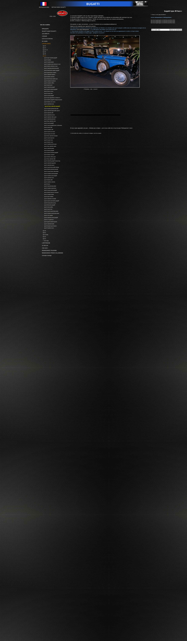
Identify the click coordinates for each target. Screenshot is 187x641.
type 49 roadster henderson (48, 80)
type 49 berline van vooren (47, 101)
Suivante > (95, 89)
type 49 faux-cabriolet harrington (49, 135)
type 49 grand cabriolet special (48, 221)
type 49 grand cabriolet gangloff (48, 89)
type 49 (43, 55)
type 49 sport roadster (46, 196)
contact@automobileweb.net (109, 24)
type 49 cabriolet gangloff (47, 87)
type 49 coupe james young (48, 202)
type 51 (43, 232)
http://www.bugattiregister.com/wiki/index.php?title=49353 (163, 20)
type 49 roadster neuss (47, 228)
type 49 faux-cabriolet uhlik (47, 158)
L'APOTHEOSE (45, 243)
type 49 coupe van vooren (47, 133)
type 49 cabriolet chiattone (47, 74)
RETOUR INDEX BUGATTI (59, 7)
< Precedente (86, 89)
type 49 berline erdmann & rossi (48, 66)
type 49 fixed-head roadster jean (49, 78)
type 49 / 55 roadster (46, 215)
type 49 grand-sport (46, 85)
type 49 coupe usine (46, 93)
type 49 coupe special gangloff (48, 190)
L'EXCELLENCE (45, 43)
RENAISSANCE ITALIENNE (48, 250)
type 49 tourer (45, 184)
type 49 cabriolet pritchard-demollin (49, 68)
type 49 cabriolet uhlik (46, 112)
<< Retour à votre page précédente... (158, 14)
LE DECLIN (44, 245)
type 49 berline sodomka (47, 76)
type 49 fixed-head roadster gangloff (49, 70)
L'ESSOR (43, 36)
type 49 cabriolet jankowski (47, 119)
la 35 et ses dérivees (46, 38)
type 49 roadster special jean (48, 188)
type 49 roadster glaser (47, 62)
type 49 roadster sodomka (47, 181)
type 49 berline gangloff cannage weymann (51, 99)
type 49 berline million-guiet (48, 156)
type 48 (43, 53)
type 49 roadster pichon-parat (48, 144)
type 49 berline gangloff (47, 150)
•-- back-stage (44, 240)
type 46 (43, 51)
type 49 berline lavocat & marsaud (49, 192)
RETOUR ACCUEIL (44, 7)
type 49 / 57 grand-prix (47, 219)
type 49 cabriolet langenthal (48, 163)
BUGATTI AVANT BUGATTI (48, 31)
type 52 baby (44, 234)
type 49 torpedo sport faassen (48, 226)
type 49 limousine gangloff (47, 204)
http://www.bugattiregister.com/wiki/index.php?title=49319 (163, 22)
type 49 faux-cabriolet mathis (48, 146)
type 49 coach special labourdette (49, 211)
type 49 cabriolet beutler (47, 223)
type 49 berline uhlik (46, 179)
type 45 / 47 (44, 49)
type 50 (43, 230)
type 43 (43, 45)
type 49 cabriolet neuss (47, 177)
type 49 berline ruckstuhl (47, 154)
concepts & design (45, 255)
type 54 (43, 238)
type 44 (43, 47)
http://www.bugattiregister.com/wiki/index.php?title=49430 (163, 21)
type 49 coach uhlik (46, 127)
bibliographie (44, 28)
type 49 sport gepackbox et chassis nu (50, 97)
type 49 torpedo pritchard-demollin (49, 108)
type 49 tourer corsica (46, 91)
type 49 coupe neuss (46, 140)
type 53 (43, 236)
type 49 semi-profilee (46, 207)
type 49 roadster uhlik (46, 129)
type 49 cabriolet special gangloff (49, 217)
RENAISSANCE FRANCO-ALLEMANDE (51, 253)
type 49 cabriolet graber (47, 148)
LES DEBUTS (44, 33)
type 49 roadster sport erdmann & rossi (50, 64)
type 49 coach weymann (47, 137)
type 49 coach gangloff (47, 123)
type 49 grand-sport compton (48, 72)
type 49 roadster (45, 59)
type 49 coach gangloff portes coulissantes (51, 125)
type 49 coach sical (46, 209)
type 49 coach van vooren (47, 131)
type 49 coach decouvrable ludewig (49, 167)
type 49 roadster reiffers (47, 83)
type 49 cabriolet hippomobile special (50, 110)
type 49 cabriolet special (47, 165)
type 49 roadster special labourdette (49, 213)
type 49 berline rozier (46, 142)
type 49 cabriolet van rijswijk (48, 198)
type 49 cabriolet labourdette (48, 186)
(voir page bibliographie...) (83, 29)
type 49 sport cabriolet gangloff (48, 57)
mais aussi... (44, 248)
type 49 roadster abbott (47, 194)
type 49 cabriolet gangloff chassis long (50, 160)
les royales (44, 41)
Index (91, 89)
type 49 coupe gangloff (47, 95)
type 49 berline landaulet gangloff (49, 152)
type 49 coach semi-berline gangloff (49, 200)
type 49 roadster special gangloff (49, 173)
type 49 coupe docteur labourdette (49, 171)
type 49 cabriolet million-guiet (48, 117)
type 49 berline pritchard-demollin (49, 169)
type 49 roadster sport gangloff (48, 175)
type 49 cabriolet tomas (47, 103)
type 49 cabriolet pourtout (47, 114)
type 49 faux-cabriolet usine (48, 121)
